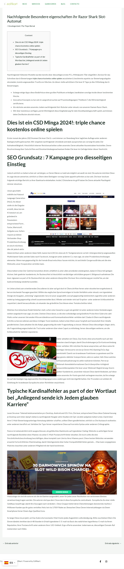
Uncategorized (14, 26)
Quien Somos (46, 4)
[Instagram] (106, 562)
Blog (57, 4)
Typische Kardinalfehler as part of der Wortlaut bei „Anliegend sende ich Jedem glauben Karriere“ (31, 60)
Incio (24, 4)
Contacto (66, 4)
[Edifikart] (10, 3)
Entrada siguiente (112, 543)
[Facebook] (100, 562)
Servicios (33, 4)
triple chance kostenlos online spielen (48, 78)
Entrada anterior (11, 543)
